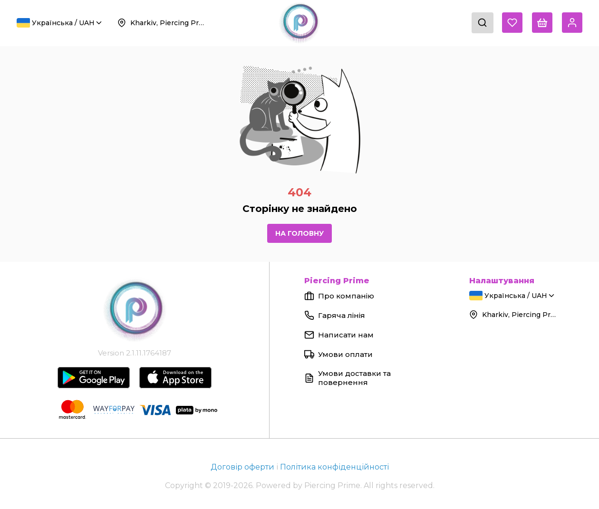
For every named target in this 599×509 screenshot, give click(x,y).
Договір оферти (243, 466)
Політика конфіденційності (334, 466)
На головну (299, 233)
